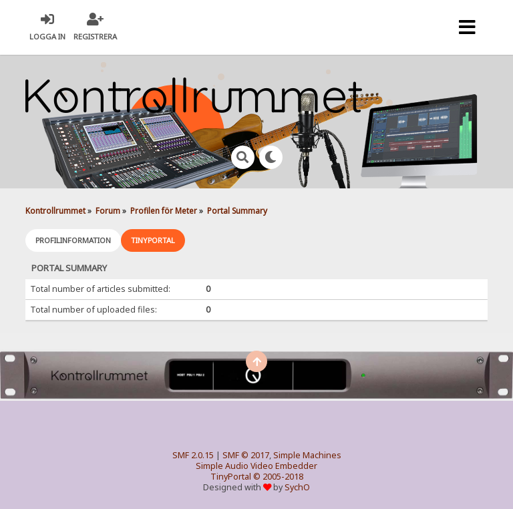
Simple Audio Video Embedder (256, 466)
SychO (297, 487)
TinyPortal (230, 476)
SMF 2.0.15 (193, 455)
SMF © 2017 (245, 455)
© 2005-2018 (278, 476)
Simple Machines (307, 455)
